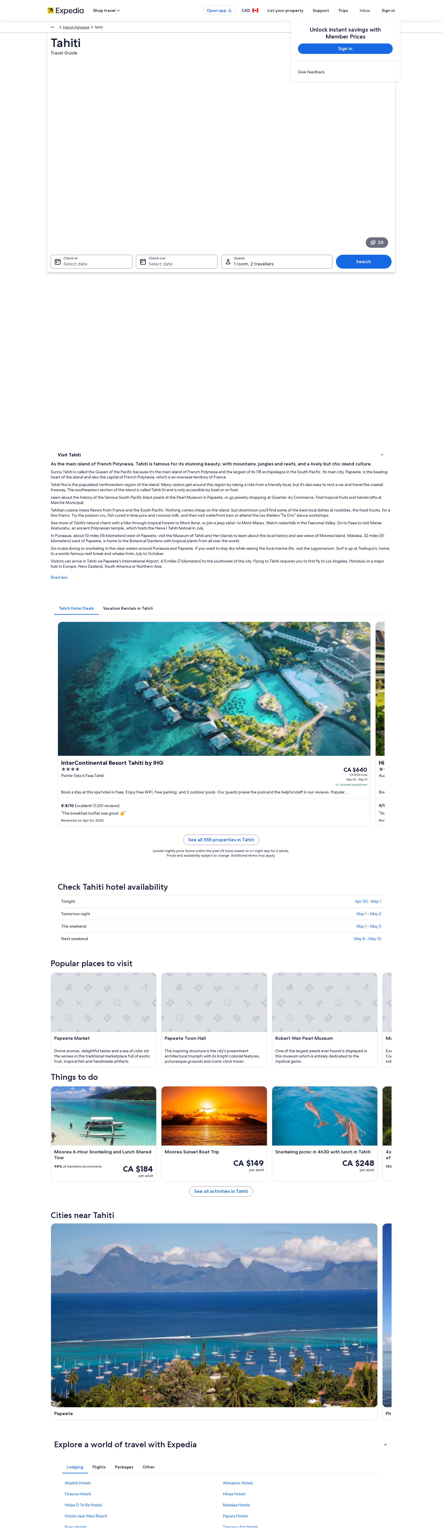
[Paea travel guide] (361, 1063)
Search (366, 200)
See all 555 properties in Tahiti (264, 533)
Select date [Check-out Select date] (159, 203)
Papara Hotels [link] (235, 1183)
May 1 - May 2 (368, 599)
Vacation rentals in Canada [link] (157, 1425)
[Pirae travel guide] (231, 1063)
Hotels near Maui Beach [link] (86, 1183)
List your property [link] (61, 1425)
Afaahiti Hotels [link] (78, 1150)
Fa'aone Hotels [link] (78, 1161)
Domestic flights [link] (150, 1443)
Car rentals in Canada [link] (153, 1453)
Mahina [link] (231, 1254)
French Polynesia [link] (137, 28)
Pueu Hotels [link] (75, 1194)
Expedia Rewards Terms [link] (245, 1453)
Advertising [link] (56, 1453)
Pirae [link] (144, 1232)
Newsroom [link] (56, 1471)
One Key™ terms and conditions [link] (252, 1434)
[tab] (161, 386)
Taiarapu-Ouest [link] (324, 1264)
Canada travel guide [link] (153, 1406)
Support (331, 10)
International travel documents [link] (341, 1453)
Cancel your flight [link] (330, 1425)
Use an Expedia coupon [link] (335, 1443)
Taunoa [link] (146, 1243)
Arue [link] (144, 1254)
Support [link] (323, 1406)
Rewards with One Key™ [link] (156, 1481)
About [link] (52, 1406)
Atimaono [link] (64, 1264)
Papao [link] (60, 1243)
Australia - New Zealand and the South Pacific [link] (83, 28)
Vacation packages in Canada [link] (160, 1434)
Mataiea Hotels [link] (236, 1172)
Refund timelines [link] (330, 1434)
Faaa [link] (58, 1254)
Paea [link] (313, 1232)
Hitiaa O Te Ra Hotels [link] (83, 1172)
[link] (345, 72)
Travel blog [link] (145, 1471)
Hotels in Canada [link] (150, 1416)
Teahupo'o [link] (319, 1243)
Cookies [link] (233, 1416)
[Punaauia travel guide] (296, 1063)
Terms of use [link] (237, 1425)
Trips (354, 10)
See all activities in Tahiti (264, 1021)
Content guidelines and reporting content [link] (260, 1471)
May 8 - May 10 (367, 624)
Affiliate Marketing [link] (61, 1462)
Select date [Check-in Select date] (72, 203)
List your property (296, 10)
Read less (144, 360)
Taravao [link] (231, 1243)
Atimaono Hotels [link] (238, 1150)
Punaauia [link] (232, 1232)
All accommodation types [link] (157, 1462)
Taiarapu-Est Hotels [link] (240, 1194)
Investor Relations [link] (61, 1443)
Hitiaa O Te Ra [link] (238, 1264)
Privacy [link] (232, 1406)
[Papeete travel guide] (166, 1063)
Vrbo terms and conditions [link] (248, 1443)
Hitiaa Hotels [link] (234, 1161)
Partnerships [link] (57, 1434)
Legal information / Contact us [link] (250, 1462)
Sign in (388, 10)
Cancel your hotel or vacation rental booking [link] (351, 1416)
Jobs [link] (51, 1416)
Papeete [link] (63, 1232)
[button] (221, 1111)
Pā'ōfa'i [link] (61, 1275)
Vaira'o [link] (146, 1264)
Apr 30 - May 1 (368, 587)
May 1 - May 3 (368, 612)
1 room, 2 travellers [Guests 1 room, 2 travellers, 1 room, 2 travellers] (254, 203)
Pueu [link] (313, 1254)
